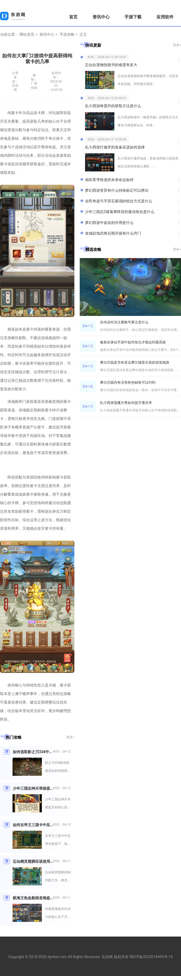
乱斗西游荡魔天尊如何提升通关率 (126, 403)
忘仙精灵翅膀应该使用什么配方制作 (33, 861)
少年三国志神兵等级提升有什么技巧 (33, 788)
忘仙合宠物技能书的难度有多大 (111, 65)
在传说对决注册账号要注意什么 (124, 322)
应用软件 (165, 16)
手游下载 (133, 16)
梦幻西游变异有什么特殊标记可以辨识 (116, 190)
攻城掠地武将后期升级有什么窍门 (113, 233)
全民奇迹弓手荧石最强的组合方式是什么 (118, 201)
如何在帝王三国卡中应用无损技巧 (33, 825)
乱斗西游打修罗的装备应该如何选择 (115, 147)
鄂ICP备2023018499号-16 (151, 957)
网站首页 (26, 34)
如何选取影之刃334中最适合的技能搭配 (33, 752)
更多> (70, 737)
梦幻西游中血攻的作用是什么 (109, 222)
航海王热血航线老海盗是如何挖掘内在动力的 (33, 898)
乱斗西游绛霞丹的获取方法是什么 (113, 106)
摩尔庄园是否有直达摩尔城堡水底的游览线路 (134, 362)
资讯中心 (101, 16)
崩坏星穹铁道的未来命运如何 (109, 180)
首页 (73, 16)
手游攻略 (66, 34)
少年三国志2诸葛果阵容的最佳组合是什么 (119, 212)
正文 (83, 34)
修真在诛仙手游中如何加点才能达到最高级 (133, 342)
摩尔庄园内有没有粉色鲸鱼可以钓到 (127, 382)
